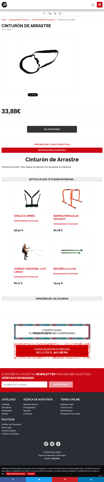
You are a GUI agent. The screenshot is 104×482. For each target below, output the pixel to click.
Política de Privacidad (11, 424)
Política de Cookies (10, 434)
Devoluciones (66, 410)
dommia (55, 458)
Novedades (7, 410)
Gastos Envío (66, 407)
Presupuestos (29, 407)
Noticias (27, 410)
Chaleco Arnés (24, 215)
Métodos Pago (66, 404)
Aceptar (31, 474)
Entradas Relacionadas (52, 150)
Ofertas (5, 414)
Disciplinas (6, 407)
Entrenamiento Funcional (43, 19)
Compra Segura (9, 430)
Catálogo (6, 404)
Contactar (27, 414)
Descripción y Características (52, 144)
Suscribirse (60, 384)
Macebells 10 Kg (65, 268)
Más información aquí (16, 474)
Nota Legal (6, 427)
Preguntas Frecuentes (70, 414)
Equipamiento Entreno (19, 19)
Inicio (4, 19)
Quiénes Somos (30, 404)
